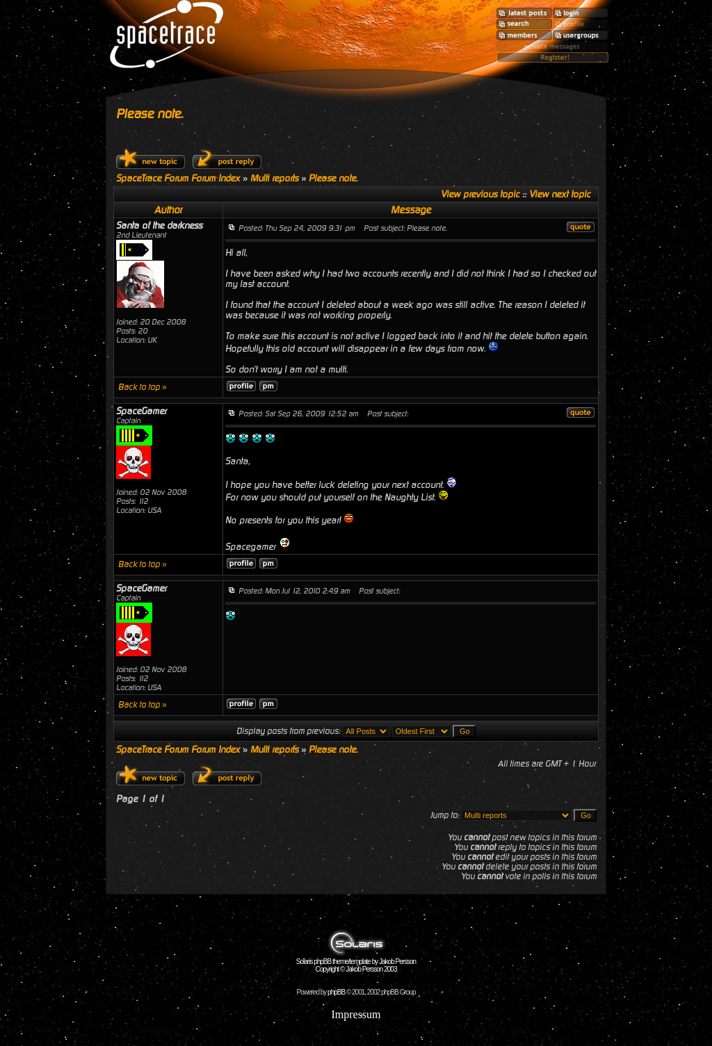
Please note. (149, 113)
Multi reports (274, 178)
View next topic (559, 194)
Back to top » (142, 387)
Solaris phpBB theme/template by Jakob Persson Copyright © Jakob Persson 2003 (356, 962)
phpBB (336, 992)
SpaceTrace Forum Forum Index (178, 178)
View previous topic (480, 194)
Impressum (355, 1014)
